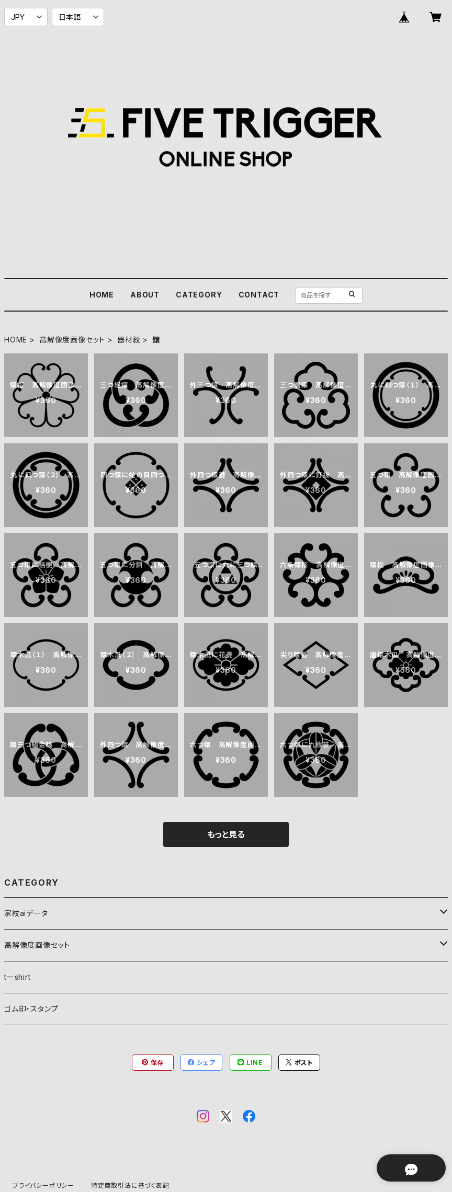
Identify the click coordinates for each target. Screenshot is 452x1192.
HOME (101, 294)
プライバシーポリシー (43, 1185)
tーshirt (17, 976)
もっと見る (226, 834)
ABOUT (145, 294)
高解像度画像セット (72, 339)
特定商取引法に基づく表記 (130, 1185)
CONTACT (259, 294)
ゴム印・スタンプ (31, 1008)
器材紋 (128, 339)
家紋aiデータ (26, 913)
